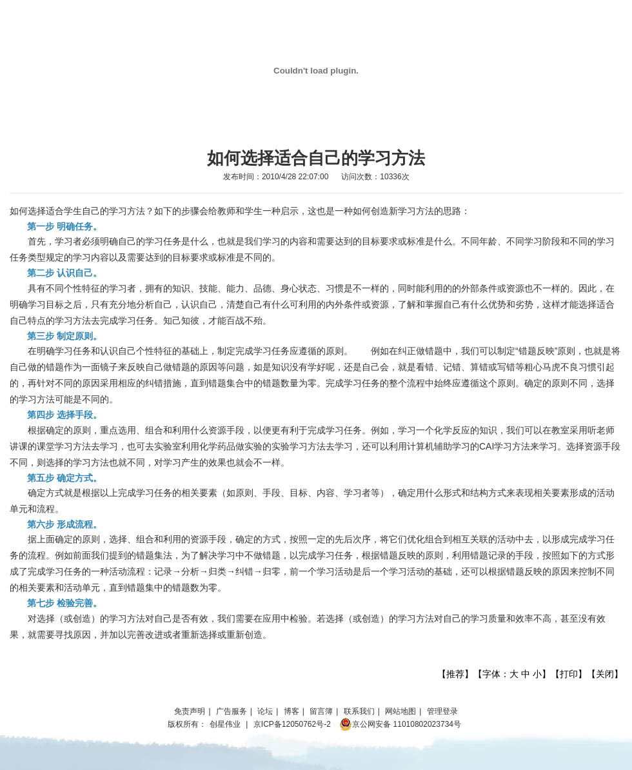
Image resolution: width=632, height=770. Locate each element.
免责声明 (189, 711)
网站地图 (400, 711)
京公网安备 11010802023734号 (400, 724)
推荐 (455, 674)
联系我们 (359, 711)
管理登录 (442, 711)
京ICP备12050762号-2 (292, 724)
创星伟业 (225, 724)
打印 (569, 674)
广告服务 (231, 711)
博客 (291, 711)
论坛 (265, 711)
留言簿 (321, 711)
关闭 (605, 674)
